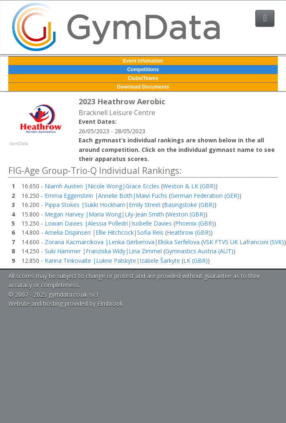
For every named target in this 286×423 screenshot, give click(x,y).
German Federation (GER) (205, 195)
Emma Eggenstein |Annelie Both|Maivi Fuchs (106, 195)
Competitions (143, 69)
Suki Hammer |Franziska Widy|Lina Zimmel (103, 251)
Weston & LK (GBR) (189, 186)
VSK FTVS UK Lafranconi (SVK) (243, 242)
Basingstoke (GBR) (189, 205)
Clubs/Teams (143, 78)
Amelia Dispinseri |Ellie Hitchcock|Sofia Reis (104, 232)
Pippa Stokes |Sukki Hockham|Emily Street (103, 205)
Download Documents (143, 87)
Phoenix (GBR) (194, 223)
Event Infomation (143, 61)
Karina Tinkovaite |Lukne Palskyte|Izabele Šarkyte (112, 260)
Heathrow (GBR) (189, 232)
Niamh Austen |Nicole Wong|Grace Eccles (102, 186)
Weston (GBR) (186, 214)
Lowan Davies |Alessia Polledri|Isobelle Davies (108, 223)
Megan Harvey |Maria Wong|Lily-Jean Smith (104, 214)
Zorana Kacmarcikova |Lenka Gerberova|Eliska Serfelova (122, 242)
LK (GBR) (195, 260)
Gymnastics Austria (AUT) (199, 251)
